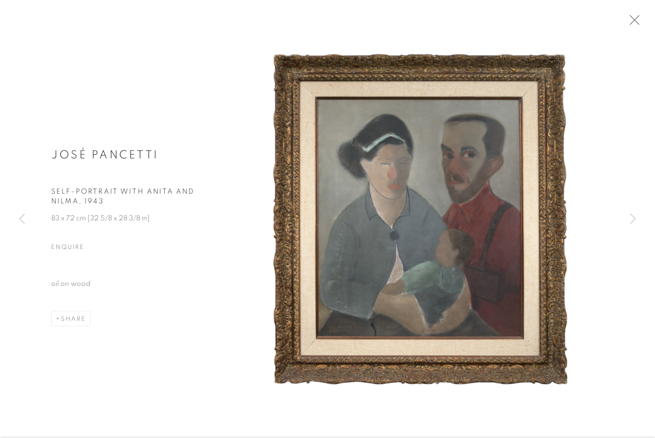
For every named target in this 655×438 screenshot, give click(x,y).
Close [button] (632, 23)
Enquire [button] (67, 250)
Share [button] (73, 322)
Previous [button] (22, 219)
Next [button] (633, 219)
